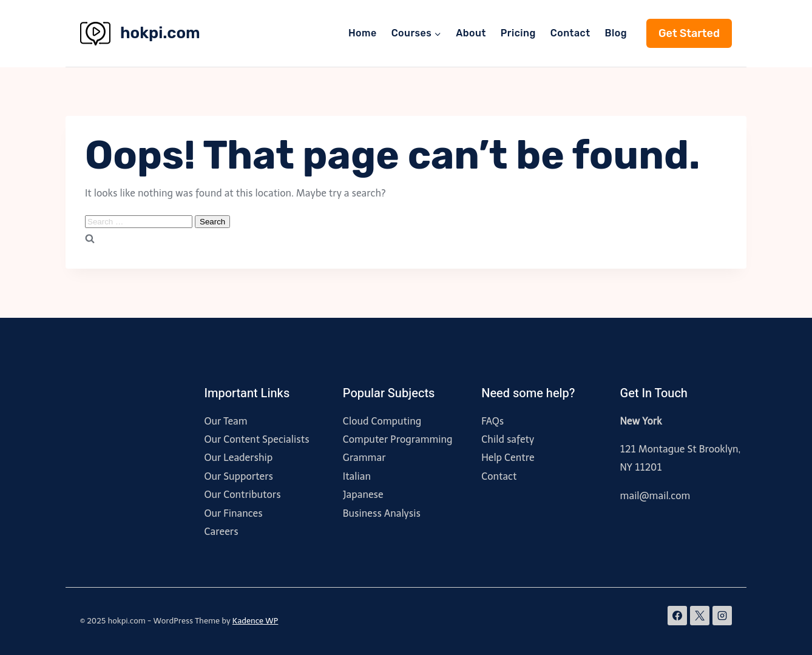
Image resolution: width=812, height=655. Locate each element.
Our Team (225, 421)
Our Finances (233, 513)
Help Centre (507, 457)
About (471, 33)
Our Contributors (242, 494)
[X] (699, 615)
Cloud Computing (382, 421)
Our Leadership (238, 457)
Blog (616, 33)
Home (362, 33)
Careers (221, 531)
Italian (357, 476)
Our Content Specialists (256, 439)
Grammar (364, 457)
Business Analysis (382, 513)
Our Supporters (238, 476)
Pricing (518, 33)
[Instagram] (722, 615)
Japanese (363, 494)
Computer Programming (398, 439)
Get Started (689, 33)
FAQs (492, 421)
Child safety (507, 439)
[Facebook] (677, 615)
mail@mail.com (655, 496)
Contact (570, 33)
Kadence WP (255, 620)
